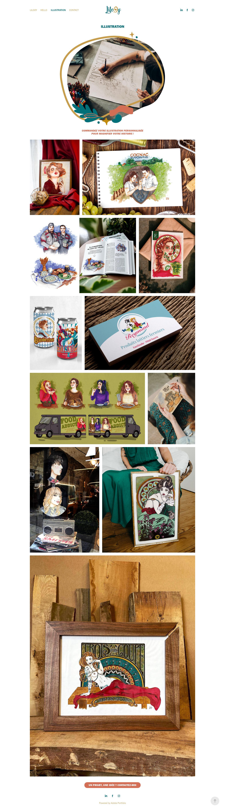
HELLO (43, 10)
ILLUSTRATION (58, 10)
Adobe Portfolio (118, 803)
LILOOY (33, 10)
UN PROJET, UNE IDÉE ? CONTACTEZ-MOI (112, 785)
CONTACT (74, 10)
